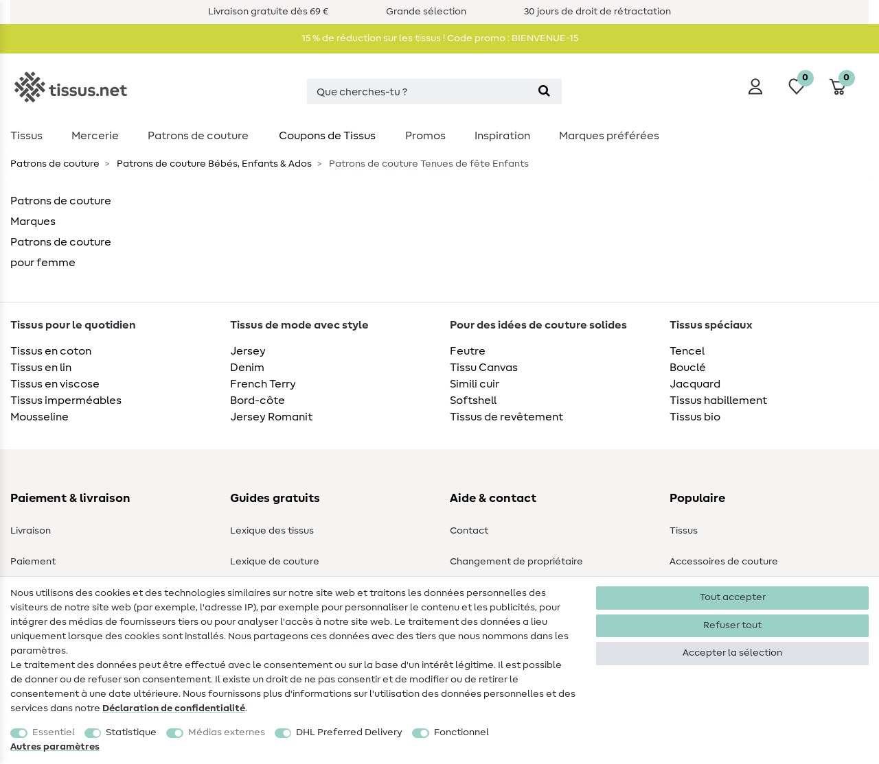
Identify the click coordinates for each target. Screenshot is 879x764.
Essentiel (53, 732)
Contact (469, 531)
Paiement (33, 561)
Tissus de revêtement (506, 416)
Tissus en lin (40, 367)
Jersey (248, 351)
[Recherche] (544, 91)
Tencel (687, 351)
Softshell (473, 400)
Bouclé (688, 367)
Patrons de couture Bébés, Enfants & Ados (213, 164)
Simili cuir (474, 384)
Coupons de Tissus (327, 135)
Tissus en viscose (55, 384)
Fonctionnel (461, 732)
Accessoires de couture (724, 561)
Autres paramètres (55, 747)
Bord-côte (257, 400)
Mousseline (39, 416)
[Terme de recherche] (417, 91)
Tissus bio (695, 416)
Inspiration (502, 135)
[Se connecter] (755, 86)
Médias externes (226, 732)
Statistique (131, 732)
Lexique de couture (274, 561)
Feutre (468, 351)
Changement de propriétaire (516, 561)
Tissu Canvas (484, 367)
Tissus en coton (50, 351)
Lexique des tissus (272, 531)
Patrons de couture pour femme (60, 252)
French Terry (263, 384)
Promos (425, 135)
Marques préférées (609, 135)
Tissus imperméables (66, 400)
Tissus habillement (718, 400)
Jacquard (695, 384)
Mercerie (95, 135)
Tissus (26, 135)
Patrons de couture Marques (60, 211)
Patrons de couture (198, 135)
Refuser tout (732, 625)
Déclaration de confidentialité (173, 708)
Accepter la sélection (732, 653)
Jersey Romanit (271, 416)
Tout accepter (733, 597)
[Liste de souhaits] (796, 86)
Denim (247, 367)
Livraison (30, 531)
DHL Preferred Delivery (349, 732)
